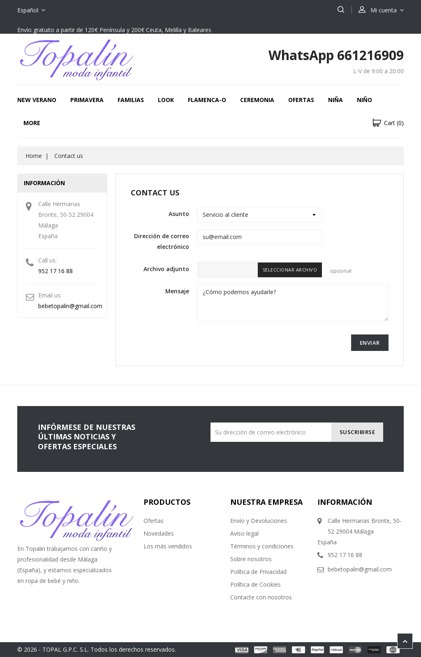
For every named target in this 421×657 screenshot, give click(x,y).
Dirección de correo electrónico (161, 241)
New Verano (36, 100)
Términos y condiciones (262, 546)
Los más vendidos (167, 546)
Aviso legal (244, 533)
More (31, 123)
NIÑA (335, 100)
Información (344, 502)
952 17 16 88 (55, 271)
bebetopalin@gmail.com (70, 306)
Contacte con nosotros (261, 597)
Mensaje (177, 291)
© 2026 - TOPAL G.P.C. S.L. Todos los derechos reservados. (96, 649)
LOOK (166, 100)
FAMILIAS (131, 100)
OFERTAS (301, 100)
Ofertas (153, 521)
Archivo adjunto (166, 269)
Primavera (87, 100)
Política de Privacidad (258, 572)
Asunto (179, 214)
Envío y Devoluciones (258, 521)
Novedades (158, 533)
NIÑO (364, 100)
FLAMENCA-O (207, 100)
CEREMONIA (257, 100)
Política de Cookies (255, 584)
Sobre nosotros (251, 559)
